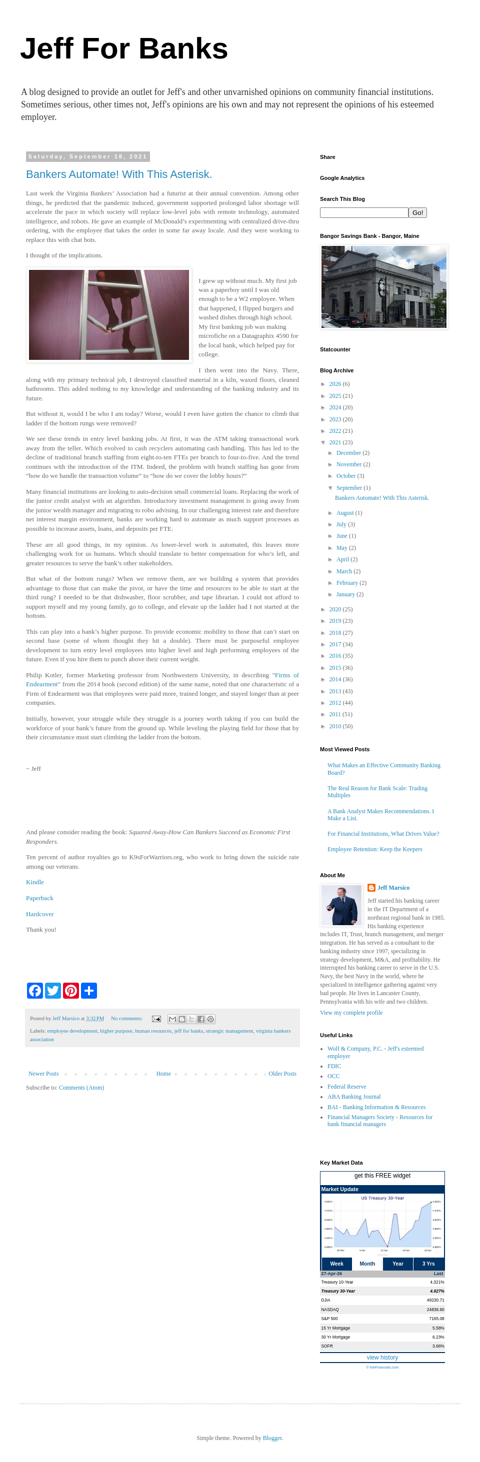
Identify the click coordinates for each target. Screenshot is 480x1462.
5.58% (438, 1328)
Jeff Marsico (394, 887)
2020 (336, 609)
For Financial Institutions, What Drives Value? (384, 833)
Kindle (35, 882)
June (342, 535)
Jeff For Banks (124, 48)
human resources (153, 1031)
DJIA (326, 1300)
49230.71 (435, 1300)
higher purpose (116, 1031)
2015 (336, 667)
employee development (72, 1031)
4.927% (437, 1291)
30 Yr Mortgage (336, 1337)
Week (336, 1264)
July (342, 524)
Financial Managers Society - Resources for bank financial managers (380, 1121)
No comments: (127, 1018)
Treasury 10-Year (338, 1282)
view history (382, 1357)
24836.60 (435, 1309)
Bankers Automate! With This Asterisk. (119, 174)
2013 (336, 691)
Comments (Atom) (81, 1087)
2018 (336, 632)
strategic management (229, 1031)
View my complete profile (351, 1012)
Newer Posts (43, 1073)
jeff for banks (188, 1031)
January (346, 594)
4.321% (437, 1282)
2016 (336, 655)
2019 (336, 620)
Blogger (272, 1438)
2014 (336, 679)
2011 (336, 714)
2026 (336, 383)
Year (398, 1264)
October (347, 475)
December (349, 452)
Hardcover (40, 914)
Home (163, 1073)
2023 (336, 419)
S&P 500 (330, 1318)
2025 (336, 395)
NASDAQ (330, 1309)
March (345, 571)
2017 (336, 644)
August (346, 512)
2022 (336, 430)
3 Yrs (428, 1264)
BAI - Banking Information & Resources (377, 1107)
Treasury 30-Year (339, 1291)
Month (368, 1264)
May (342, 547)
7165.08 (436, 1318)
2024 (336, 407)
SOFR (327, 1346)
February (348, 582)
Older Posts (282, 1073)
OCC (334, 1076)
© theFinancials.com (382, 1367)
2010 (336, 726)
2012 (336, 702)
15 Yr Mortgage (336, 1328)
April (343, 559)
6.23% (438, 1337)
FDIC (334, 1066)
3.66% (438, 1346)
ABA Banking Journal (354, 1096)
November (350, 464)
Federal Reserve (347, 1086)
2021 (336, 442)
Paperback (40, 898)
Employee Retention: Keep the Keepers (375, 849)
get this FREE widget (382, 1175)
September (350, 487)
